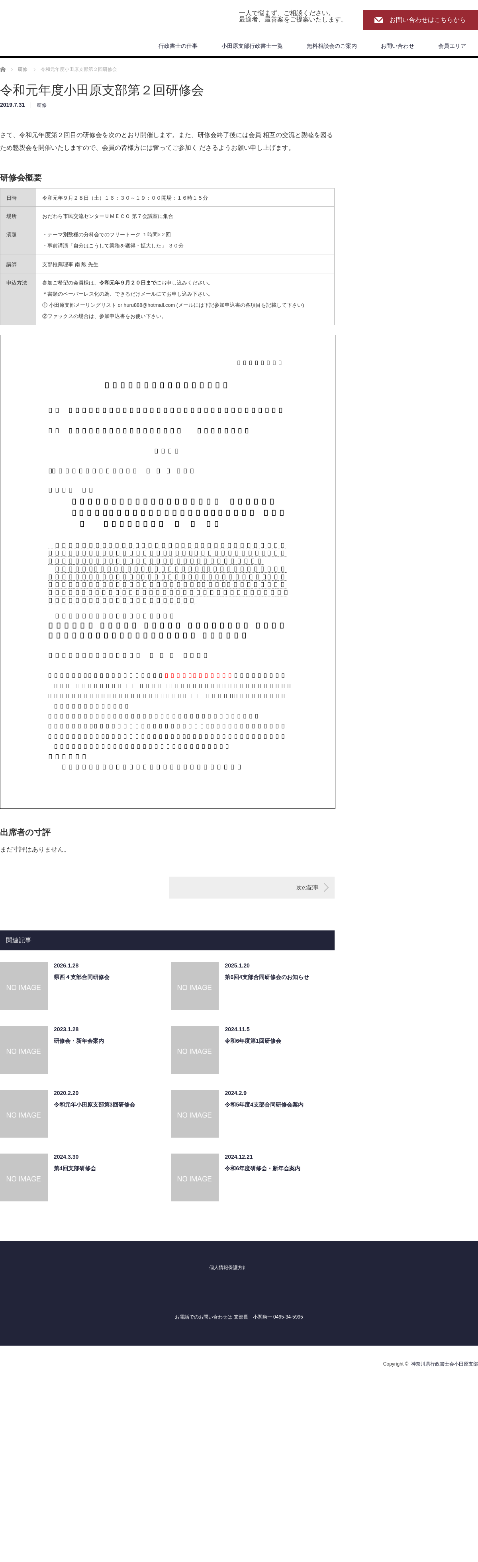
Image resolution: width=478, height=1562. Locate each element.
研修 (42, 105)
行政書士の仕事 (178, 46)
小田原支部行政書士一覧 (252, 46)
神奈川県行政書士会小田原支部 (444, 1364)
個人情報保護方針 (228, 1267)
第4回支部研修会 (75, 1168)
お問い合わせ (397, 46)
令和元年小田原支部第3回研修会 (94, 1104)
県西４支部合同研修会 (82, 977)
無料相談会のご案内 (332, 46)
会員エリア (452, 46)
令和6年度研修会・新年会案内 (262, 1168)
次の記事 (307, 887)
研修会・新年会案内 (79, 1041)
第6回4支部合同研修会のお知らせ (267, 977)
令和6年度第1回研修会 (253, 1041)
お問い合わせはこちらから (428, 19)
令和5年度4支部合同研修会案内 (264, 1104)
